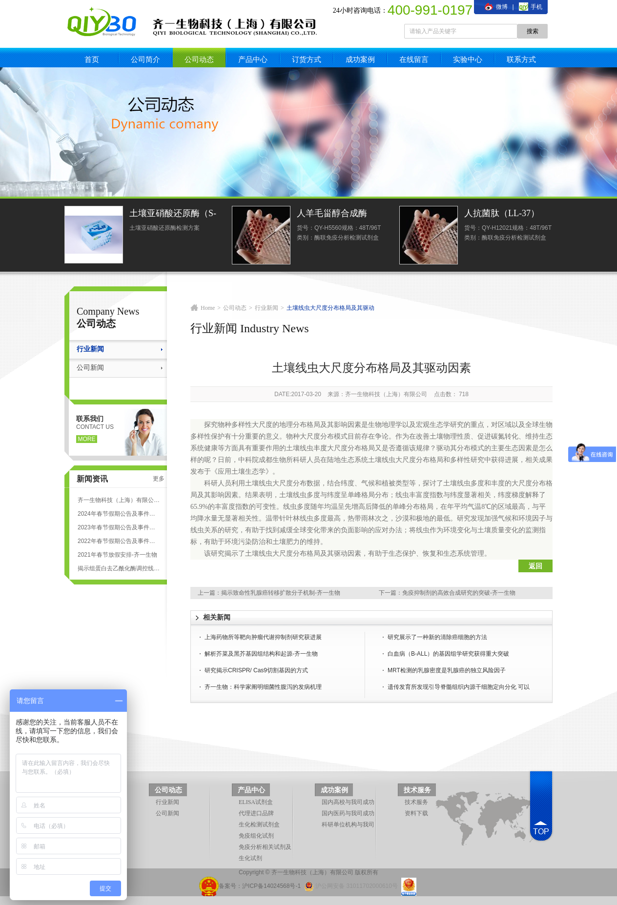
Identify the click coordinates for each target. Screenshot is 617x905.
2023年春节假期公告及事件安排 (119, 527)
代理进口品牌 (256, 813)
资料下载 (416, 813)
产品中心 (252, 59)
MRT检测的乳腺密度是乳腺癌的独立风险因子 (447, 670)
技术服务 (417, 790)
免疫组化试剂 (256, 835)
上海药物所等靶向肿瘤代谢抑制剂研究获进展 (263, 637)
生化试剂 (250, 858)
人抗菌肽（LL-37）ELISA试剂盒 (501, 214)
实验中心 (467, 59)
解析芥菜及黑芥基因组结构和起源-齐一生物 (261, 653)
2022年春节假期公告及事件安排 (119, 541)
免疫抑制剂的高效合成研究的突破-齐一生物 (458, 592)
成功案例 (360, 59)
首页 (91, 59)
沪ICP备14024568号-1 (271, 886)
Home (208, 307)
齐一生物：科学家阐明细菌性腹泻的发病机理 (263, 687)
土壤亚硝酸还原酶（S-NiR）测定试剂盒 (172, 214)
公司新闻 (90, 367)
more (87, 439)
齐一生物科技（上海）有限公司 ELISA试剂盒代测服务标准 (119, 500)
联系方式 (521, 59)
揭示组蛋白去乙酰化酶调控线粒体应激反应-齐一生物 (119, 568)
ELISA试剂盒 (256, 802)
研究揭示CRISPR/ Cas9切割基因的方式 (256, 670)
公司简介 (145, 59)
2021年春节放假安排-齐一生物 (117, 554)
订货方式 (306, 59)
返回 (535, 566)
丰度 (320, 448)
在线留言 (414, 59)
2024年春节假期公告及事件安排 (119, 513)
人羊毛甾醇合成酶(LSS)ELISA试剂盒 (333, 214)
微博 (496, 6)
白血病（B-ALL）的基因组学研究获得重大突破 (448, 653)
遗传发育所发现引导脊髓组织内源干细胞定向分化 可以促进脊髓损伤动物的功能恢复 (459, 688)
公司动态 (199, 59)
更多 (159, 478)
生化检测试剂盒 (259, 824)
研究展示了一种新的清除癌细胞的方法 (437, 637)
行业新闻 (90, 349)
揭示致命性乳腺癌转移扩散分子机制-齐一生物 (280, 592)
